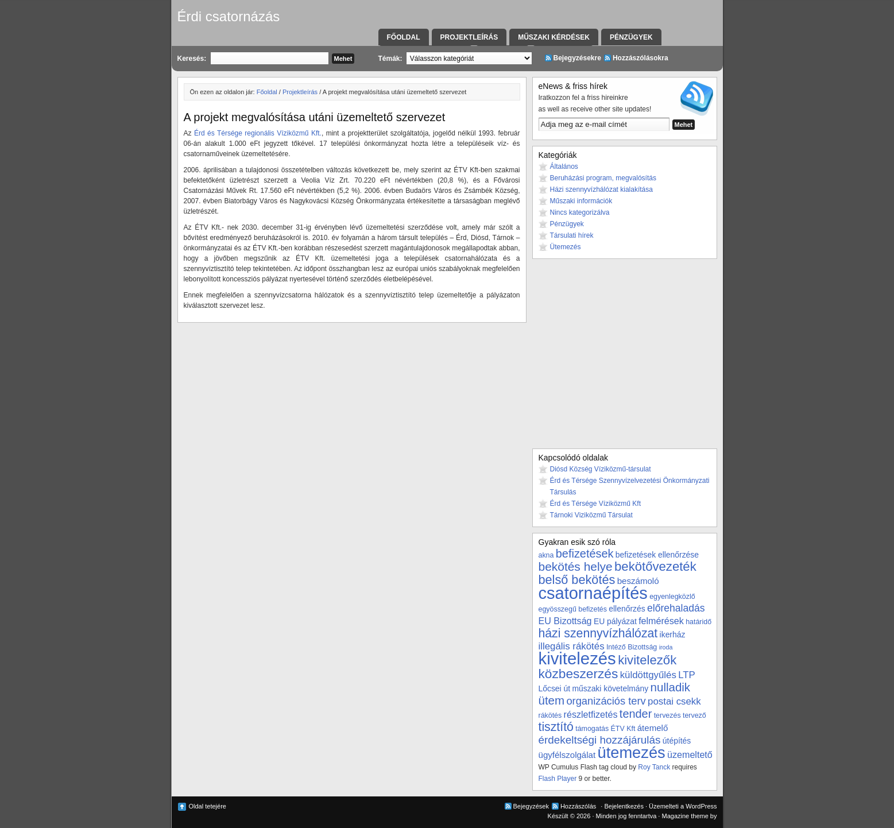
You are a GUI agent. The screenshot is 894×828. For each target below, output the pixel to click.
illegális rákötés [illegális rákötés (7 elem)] (572, 646)
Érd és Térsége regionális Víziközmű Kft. (258, 133)
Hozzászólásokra (640, 58)
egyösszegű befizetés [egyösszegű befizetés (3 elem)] (573, 609)
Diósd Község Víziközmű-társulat (600, 469)
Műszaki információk (581, 201)
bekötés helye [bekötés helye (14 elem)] (576, 566)
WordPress (701, 806)
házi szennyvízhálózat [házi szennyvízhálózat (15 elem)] (598, 633)
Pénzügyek (631, 37)
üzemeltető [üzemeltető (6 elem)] (690, 754)
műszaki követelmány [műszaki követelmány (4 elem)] (610, 688)
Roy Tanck (654, 767)
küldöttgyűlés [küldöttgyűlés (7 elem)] (648, 675)
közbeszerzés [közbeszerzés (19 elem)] (578, 673)
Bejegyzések (531, 806)
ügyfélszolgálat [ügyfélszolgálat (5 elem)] (567, 755)
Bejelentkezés (624, 806)
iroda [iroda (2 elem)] (666, 647)
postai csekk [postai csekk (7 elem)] (674, 701)
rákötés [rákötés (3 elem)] (550, 715)
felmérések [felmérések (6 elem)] (661, 621)
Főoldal (403, 37)
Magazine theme (684, 815)
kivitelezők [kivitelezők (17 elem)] (647, 660)
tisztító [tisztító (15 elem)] (556, 727)
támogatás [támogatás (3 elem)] (592, 729)
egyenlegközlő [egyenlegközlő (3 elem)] (672, 597)
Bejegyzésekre (577, 58)
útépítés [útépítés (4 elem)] (677, 740)
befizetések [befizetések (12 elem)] (585, 553)
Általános (564, 166)
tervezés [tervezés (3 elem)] (667, 715)
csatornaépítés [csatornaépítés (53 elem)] (593, 593)
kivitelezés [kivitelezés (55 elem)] (577, 658)
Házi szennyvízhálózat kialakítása (601, 189)
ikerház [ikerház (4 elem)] (673, 634)
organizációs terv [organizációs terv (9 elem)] (605, 701)
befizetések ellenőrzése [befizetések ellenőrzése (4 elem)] (657, 554)
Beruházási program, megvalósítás (603, 178)
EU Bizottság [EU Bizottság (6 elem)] (565, 621)
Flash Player (558, 779)
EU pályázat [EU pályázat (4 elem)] (615, 621)
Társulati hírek (572, 235)
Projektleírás (469, 37)
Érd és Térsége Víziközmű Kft (595, 504)
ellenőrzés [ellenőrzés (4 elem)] (627, 608)
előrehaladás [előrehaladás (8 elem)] (676, 608)
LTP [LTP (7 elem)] (686, 675)
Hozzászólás (578, 806)
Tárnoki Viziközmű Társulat (591, 515)
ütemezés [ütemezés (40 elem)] (631, 752)
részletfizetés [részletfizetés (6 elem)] (591, 714)
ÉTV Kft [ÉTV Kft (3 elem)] (623, 729)
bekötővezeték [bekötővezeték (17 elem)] (655, 566)
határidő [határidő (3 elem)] (698, 622)
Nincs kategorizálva (580, 212)
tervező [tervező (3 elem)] (694, 715)
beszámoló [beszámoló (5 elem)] (638, 581)
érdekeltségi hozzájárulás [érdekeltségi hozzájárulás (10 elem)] (600, 740)
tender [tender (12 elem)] (636, 713)
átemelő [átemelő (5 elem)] (652, 728)
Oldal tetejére (207, 806)
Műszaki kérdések (554, 37)
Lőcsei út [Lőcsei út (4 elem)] (555, 688)
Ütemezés (565, 247)
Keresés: (192, 59)
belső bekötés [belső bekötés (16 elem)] (577, 579)
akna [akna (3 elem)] (546, 555)
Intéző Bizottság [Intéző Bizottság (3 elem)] (631, 647)
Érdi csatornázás (228, 16)
